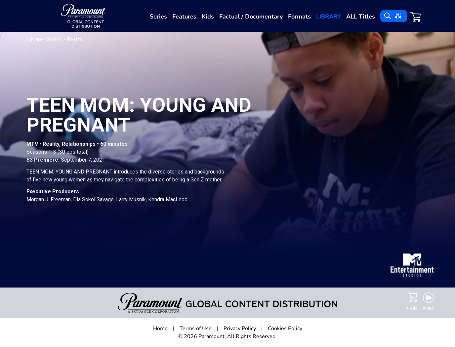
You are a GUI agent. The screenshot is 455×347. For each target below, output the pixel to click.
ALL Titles (360, 16)
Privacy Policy (240, 328)
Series (158, 16)
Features (184, 16)
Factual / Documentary (251, 16)
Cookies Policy (285, 328)
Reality (75, 39)
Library (328, 16)
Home (160, 328)
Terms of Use (196, 328)
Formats (299, 16)
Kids (208, 16)
